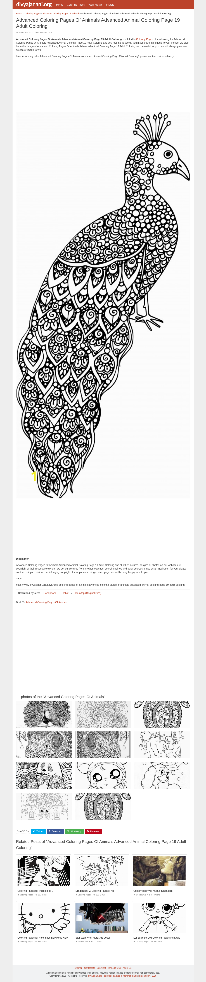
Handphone (50, 593)
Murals (110, 4)
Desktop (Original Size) (88, 593)
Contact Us (89, 968)
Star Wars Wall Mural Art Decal (92, 937)
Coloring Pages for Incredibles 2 (35, 890)
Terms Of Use (114, 968)
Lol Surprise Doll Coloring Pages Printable (156, 937)
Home (59, 4)
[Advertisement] (103, 86)
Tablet (66, 593)
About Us (127, 968)
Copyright (101, 968)
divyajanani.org (34, 4)
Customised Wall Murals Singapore (152, 890)
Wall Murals (95, 4)
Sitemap (78, 968)
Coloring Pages (76, 4)
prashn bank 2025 (148, 976)
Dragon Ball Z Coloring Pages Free (95, 890)
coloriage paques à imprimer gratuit (121, 976)
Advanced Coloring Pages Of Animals (46, 602)
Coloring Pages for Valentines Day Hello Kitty (43, 937)
